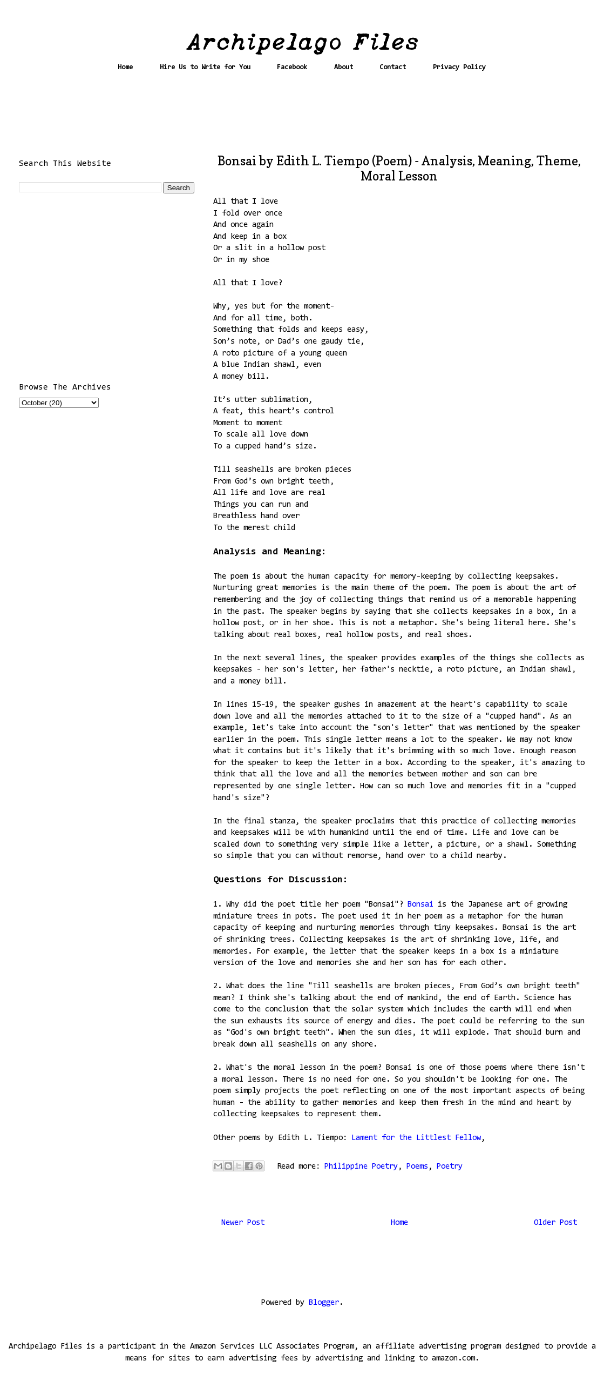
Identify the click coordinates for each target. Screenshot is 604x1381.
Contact (392, 67)
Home (125, 67)
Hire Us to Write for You (205, 67)
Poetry (450, 1167)
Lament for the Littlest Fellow (416, 1138)
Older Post (555, 1223)
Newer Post (242, 1223)
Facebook (292, 67)
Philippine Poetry (361, 1167)
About (343, 67)
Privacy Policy (459, 67)
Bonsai (423, 905)
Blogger (324, 1303)
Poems (417, 1167)
